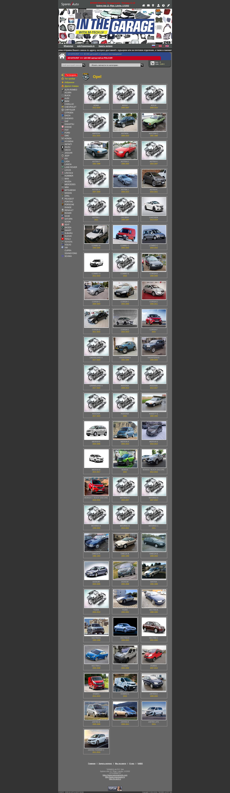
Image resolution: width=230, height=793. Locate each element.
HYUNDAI (69, 141)
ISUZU (67, 147)
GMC (67, 136)
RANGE (68, 207)
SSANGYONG (71, 253)
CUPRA (68, 250)
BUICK (68, 95)
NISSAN (68, 193)
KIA (66, 159)
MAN (67, 179)
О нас (131, 763)
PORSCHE (69, 204)
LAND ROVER (71, 167)
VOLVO (68, 245)
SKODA (68, 227)
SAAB (67, 216)
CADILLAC (69, 104)
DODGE (68, 127)
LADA (67, 161)
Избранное (69, 82)
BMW (67, 101)
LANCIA (68, 164)
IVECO (68, 150)
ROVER (68, 213)
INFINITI (68, 144)
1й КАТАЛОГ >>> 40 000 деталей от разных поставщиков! (95, 54)
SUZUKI (68, 236)
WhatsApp (68, 46)
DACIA (68, 115)
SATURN (68, 219)
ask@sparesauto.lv (86, 46)
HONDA (68, 138)
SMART (68, 230)
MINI (67, 187)
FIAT (67, 130)
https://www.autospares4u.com (115, 775)
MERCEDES (70, 184)
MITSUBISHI (70, 190)
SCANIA (68, 256)
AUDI (67, 98)
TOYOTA (68, 242)
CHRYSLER (70, 110)
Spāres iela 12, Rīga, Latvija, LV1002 (112, 6)
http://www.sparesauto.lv (115, 777)
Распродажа (71, 75)
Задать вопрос (106, 46)
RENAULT (69, 210)
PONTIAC (69, 202)
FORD (67, 133)
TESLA (68, 239)
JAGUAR (69, 153)
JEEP (67, 156)
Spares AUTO (115, 10)
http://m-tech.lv (115, 779)
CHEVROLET (70, 107)
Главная (91, 763)
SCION (68, 222)
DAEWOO (69, 118)
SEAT (67, 225)
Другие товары (72, 86)
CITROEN (69, 113)
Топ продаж (70, 79)
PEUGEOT (69, 199)
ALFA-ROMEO (71, 90)
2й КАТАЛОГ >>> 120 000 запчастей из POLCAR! (90, 58)
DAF (67, 121)
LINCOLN (69, 173)
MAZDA (68, 181)
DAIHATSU (69, 124)
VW (66, 247)
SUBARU (69, 233)
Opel (97, 76)
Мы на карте (120, 763)
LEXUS (68, 170)
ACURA (68, 93)
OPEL (67, 196)
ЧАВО (140, 763)
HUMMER (69, 176)
